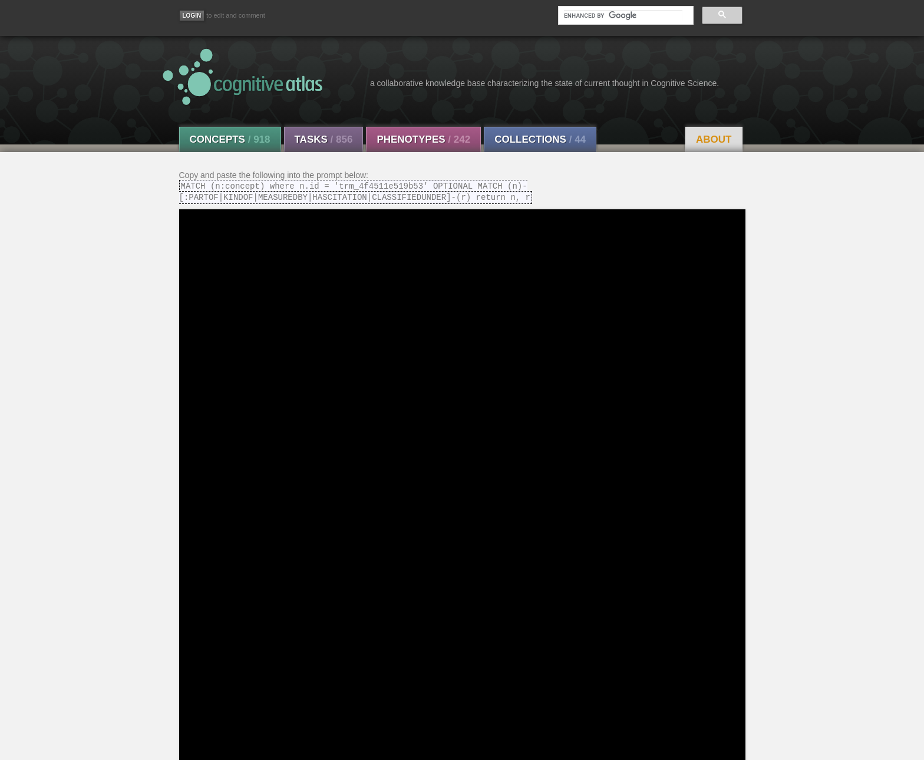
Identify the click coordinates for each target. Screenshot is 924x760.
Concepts (230, 139)
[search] (623, 15)
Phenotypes (423, 139)
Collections (540, 139)
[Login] (192, 15)
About (713, 139)
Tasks (324, 139)
